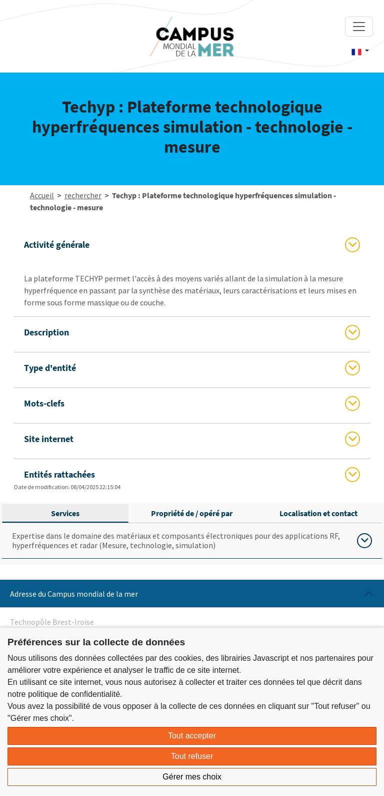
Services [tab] (65, 513)
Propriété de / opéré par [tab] (191, 513)
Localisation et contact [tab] (319, 513)
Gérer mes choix (191, 776)
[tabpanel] (192, 541)
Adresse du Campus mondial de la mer (74, 594)
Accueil (42, 195)
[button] (360, 51)
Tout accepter (192, 735)
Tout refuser (192, 756)
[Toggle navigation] (359, 27)
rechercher (83, 195)
